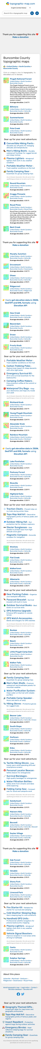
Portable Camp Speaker (19, 698)
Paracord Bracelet (16, 599)
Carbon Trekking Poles (18, 365)
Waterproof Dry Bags (18, 388)
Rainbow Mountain (19, 435)
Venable (13, 871)
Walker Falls (15, 662)
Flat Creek (15, 557)
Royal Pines (15, 205)
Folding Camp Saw (17, 789)
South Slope (16, 726)
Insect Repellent (14, 1022)
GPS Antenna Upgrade (19, 610)
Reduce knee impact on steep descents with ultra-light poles (22, 369)
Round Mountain (17, 183)
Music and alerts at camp (16, 700)
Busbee (13, 630)
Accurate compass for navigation (21, 536)
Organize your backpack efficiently (22, 595)
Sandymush (15, 801)
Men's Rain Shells (16, 683)
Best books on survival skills (22, 607)
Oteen (13, 275)
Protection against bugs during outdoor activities (20, 1023)
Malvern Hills (16, 812)
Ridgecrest (15, 286)
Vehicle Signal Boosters (19, 933)
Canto (13, 947)
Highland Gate (16, 494)
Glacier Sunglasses (17, 527)
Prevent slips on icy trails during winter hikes (22, 510)
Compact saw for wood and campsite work (21, 790)
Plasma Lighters (15, 158)
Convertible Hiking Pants (20, 143)
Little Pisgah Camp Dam (21, 652)
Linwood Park (16, 892)
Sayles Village (16, 833)
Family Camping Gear (18, 171)
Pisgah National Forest (21, 79)
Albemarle (14, 579)
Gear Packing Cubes (17, 594)
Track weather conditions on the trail (21, 168)
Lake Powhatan (17, 461)
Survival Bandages (17, 776)
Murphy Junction (18, 254)
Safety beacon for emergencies (18, 773)
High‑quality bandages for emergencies (22, 778)
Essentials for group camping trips (20, 174)
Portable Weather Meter (19, 165)
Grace (13, 334)
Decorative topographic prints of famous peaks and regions (22, 517)
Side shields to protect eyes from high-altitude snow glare (20, 530)
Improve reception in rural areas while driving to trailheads (21, 937)
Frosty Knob (16, 345)
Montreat (27, 439)
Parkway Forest (17, 472)
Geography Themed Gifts (18, 1007)
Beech (13, 641)
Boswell (13, 822)
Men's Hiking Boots (17, 150)
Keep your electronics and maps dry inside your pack (21, 391)
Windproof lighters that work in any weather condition (20, 161)
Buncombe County (16, 83)
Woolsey (14, 547)
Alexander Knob (17, 424)
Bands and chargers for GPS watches (21, 621)
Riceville (14, 483)
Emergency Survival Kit (19, 373)
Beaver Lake (15, 715)
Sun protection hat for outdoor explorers (21, 523)
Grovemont (15, 265)
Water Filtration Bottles (19, 781)
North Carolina (26, 81)
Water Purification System (21, 690)
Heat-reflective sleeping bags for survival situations (19, 1030)
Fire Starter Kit (14, 907)
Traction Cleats (15, 508)
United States (14, 81)
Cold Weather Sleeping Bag (21, 913)
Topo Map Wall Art (16, 514)
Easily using (22, 303)
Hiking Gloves (14, 703)
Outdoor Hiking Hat (17, 521)
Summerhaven (17, 117)
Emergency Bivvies (15, 1027)
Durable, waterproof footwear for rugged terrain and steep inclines (22, 153)
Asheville (27, 111)
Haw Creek (15, 313)
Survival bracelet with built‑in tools (20, 601)
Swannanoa (28, 269)
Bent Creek (15, 227)
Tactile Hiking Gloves (18, 763)
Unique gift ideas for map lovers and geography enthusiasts (19, 1010)
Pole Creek (15, 128)
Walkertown (15, 568)
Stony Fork (15, 881)
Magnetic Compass (17, 534)
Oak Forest (15, 860)
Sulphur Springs (17, 958)
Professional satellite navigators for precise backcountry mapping (20, 922)
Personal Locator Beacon (20, 770)
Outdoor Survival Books (19, 605)
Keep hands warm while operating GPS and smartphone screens (21, 765)
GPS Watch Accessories (19, 618)
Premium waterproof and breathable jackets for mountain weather (21, 685)
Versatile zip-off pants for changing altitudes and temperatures (20, 147)
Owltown (14, 737)
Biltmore (14, 107)
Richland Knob (16, 402)
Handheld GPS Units (17, 918)
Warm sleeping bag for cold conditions (21, 915)
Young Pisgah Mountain (21, 413)
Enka (12, 748)
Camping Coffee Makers (19, 380)
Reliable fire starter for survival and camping (20, 909)
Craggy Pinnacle (17, 194)
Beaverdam (15, 324)
